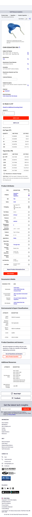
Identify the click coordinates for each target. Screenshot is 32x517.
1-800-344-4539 (7, 459)
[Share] (30, 19)
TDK (4, 59)
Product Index (4, 15)
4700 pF (15, 215)
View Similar (10, 273)
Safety (14, 238)
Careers (3, 428)
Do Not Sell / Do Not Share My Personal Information (16, 514)
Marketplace (4, 424)
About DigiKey (5, 422)
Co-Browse (5, 466)
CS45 (14, 202)
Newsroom (4, 433)
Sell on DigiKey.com (6, 426)
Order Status (4, 443)
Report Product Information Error (16, 269)
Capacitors (12, 15)
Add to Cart (16, 118)
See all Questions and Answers (14, 354)
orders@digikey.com (8, 464)
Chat (4, 457)
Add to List (16, 123)
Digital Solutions (5, 431)
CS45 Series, (16, 287)
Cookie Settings (5, 508)
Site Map (4, 430)
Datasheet (6, 91)
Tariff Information (6, 449)
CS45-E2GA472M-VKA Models (10, 96)
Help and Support (6, 441)
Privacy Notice (12, 414)
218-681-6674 (6, 461)
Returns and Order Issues (7, 447)
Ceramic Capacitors (22, 15)
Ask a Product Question (12, 356)
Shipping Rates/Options (7, 445)
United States (6, 498)
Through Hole (16, 244)
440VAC (15, 221)
